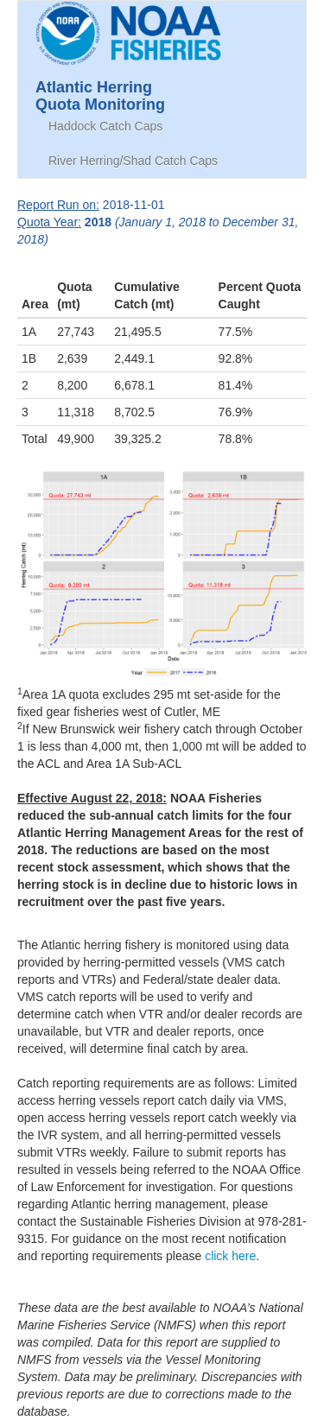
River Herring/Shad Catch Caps (133, 161)
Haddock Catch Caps (105, 126)
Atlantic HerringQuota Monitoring (100, 94)
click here (230, 1256)
